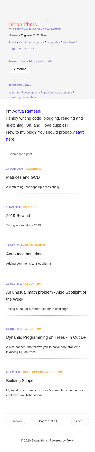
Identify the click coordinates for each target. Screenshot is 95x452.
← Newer (15, 421)
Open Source (50, 92)
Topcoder (29, 97)
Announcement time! (25, 254)
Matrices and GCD (23, 177)
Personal (66, 92)
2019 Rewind (18, 215)
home (12, 42)
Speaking (15, 97)
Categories (53, 42)
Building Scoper (20, 380)
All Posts (38, 42)
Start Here (69, 42)
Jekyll (70, 440)
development (35, 245)
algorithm (33, 168)
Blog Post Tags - (21, 84)
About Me (25, 42)
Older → (80, 421)
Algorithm (15, 92)
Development (32, 92)
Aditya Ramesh (26, 111)
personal (30, 207)
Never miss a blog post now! (30, 61)
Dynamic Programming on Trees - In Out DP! (47, 337)
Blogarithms (23, 24)
